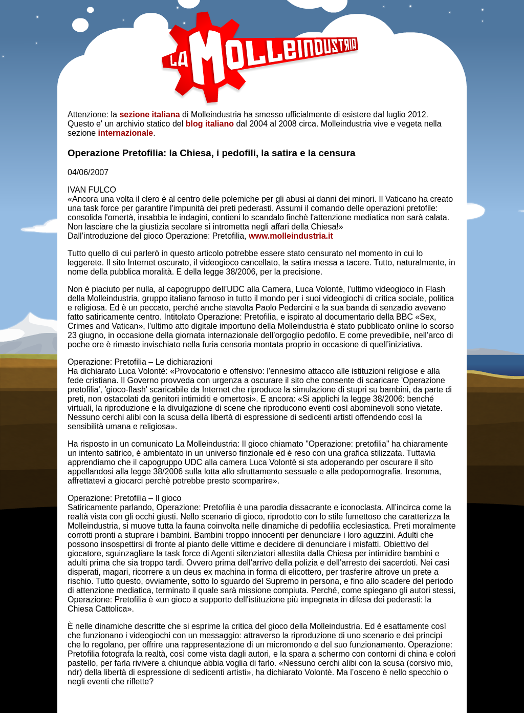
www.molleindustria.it (291, 236)
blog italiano (210, 123)
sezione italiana (149, 114)
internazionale (126, 133)
